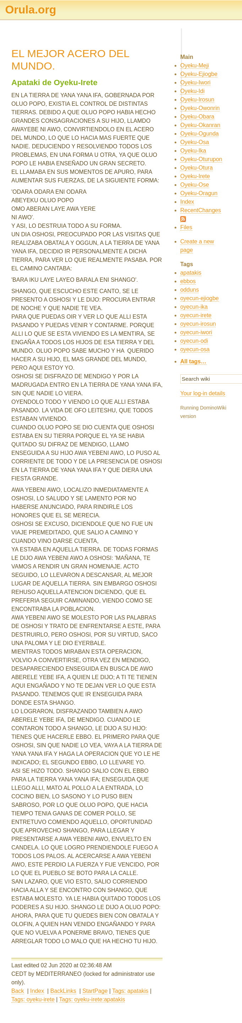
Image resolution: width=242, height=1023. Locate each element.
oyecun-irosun (198, 324)
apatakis (191, 273)
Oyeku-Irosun (197, 100)
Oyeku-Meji (194, 65)
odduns (189, 290)
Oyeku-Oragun (199, 193)
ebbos (188, 281)
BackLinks (63, 991)
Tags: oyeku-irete (33, 999)
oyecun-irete (195, 315)
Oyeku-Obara (197, 117)
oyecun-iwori (196, 332)
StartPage (95, 991)
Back (17, 991)
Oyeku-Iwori (195, 82)
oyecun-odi (194, 341)
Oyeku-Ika (193, 151)
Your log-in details (202, 393)
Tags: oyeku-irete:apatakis (92, 999)
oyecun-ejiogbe (199, 298)
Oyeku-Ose (194, 185)
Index (37, 991)
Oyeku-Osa (194, 142)
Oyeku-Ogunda (199, 134)
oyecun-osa (195, 349)
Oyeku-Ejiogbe (199, 74)
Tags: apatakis (130, 991)
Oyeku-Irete (195, 176)
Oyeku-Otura (196, 168)
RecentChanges (200, 210)
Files (186, 227)
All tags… (193, 361)
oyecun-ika (194, 307)
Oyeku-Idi (192, 91)
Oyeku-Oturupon (201, 159)
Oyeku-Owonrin (200, 108)
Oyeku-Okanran (200, 125)
